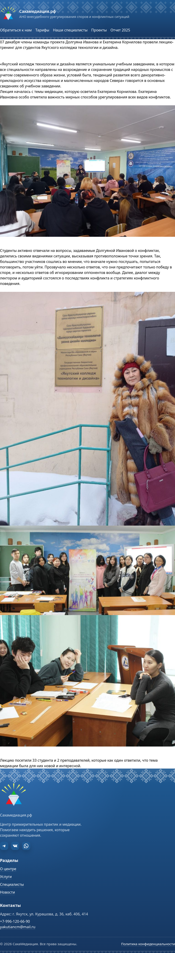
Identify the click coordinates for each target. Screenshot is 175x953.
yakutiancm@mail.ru (17, 926)
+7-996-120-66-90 (15, 921)
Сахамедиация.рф (37, 11)
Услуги (6, 876)
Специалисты (12, 884)
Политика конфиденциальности (148, 944)
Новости (7, 892)
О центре (8, 868)
